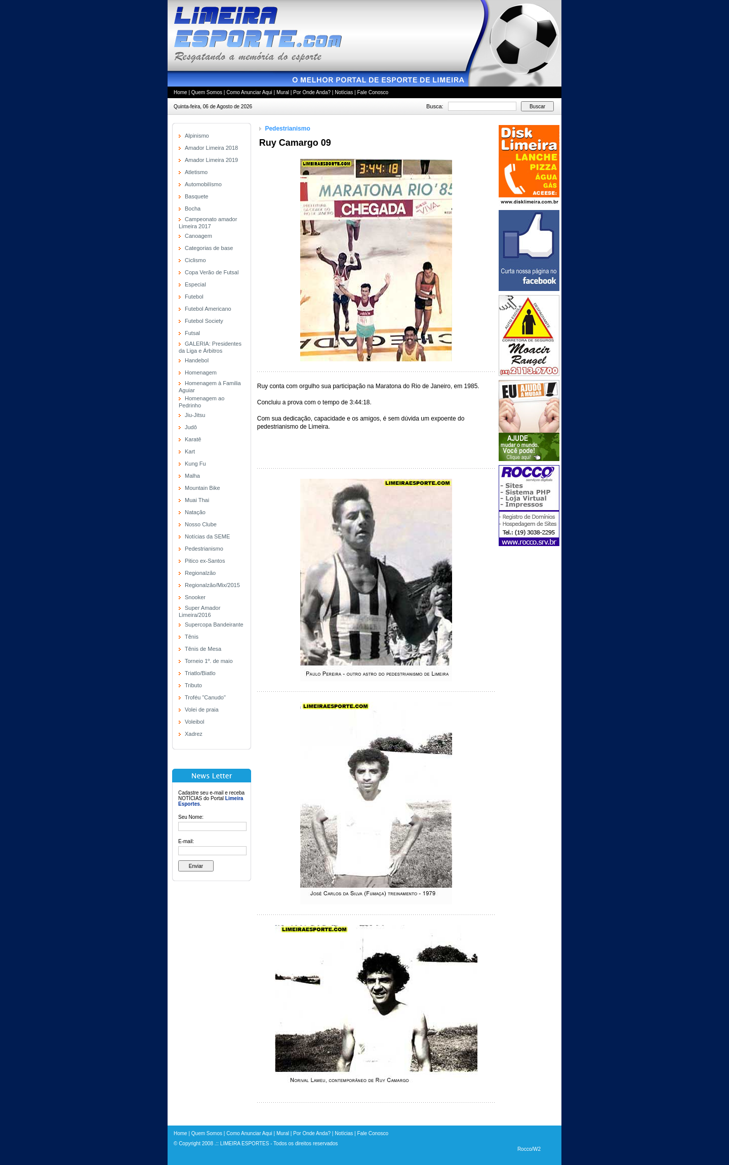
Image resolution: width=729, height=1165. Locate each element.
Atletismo (196, 172)
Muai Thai (197, 500)
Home (180, 92)
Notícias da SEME (207, 536)
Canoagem (198, 236)
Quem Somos (206, 92)
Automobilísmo (203, 184)
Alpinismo (197, 136)
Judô (191, 427)
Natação (195, 512)
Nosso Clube (201, 524)
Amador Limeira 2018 (211, 148)
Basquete (196, 196)
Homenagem (201, 372)
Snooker (195, 597)
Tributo (193, 685)
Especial (195, 284)
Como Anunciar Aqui (249, 92)
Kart (190, 451)
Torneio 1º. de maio (209, 661)
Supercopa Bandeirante (214, 624)
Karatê (193, 439)
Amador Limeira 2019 (211, 160)
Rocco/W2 (529, 1149)
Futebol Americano (208, 309)
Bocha (192, 208)
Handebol (197, 360)
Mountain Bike (202, 488)
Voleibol (195, 722)
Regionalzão (200, 573)
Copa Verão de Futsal (211, 272)
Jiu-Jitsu (195, 415)
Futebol (194, 297)
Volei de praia (202, 709)
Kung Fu (195, 464)
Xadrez (193, 734)
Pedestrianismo (204, 549)
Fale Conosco (372, 92)
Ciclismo (195, 260)
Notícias (344, 92)
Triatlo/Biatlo (200, 673)
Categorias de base (209, 248)
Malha (192, 476)
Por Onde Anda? (312, 92)
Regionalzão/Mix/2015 (212, 585)
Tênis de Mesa (203, 649)
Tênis (191, 637)
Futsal (192, 333)
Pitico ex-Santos (205, 561)
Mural (282, 92)
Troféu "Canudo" (205, 697)
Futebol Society (204, 321)
